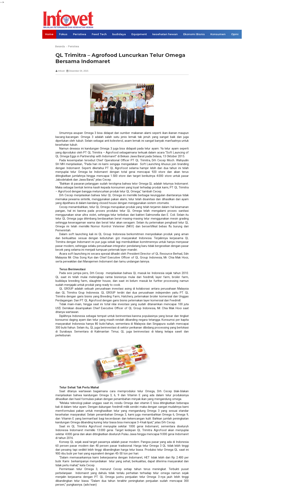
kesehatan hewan (165, 34)
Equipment (139, 34)
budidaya (119, 34)
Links (48, 43)
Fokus (63, 34)
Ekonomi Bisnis (194, 34)
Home (49, 34)
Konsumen (218, 34)
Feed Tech (99, 34)
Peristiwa (79, 34)
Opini (235, 34)
